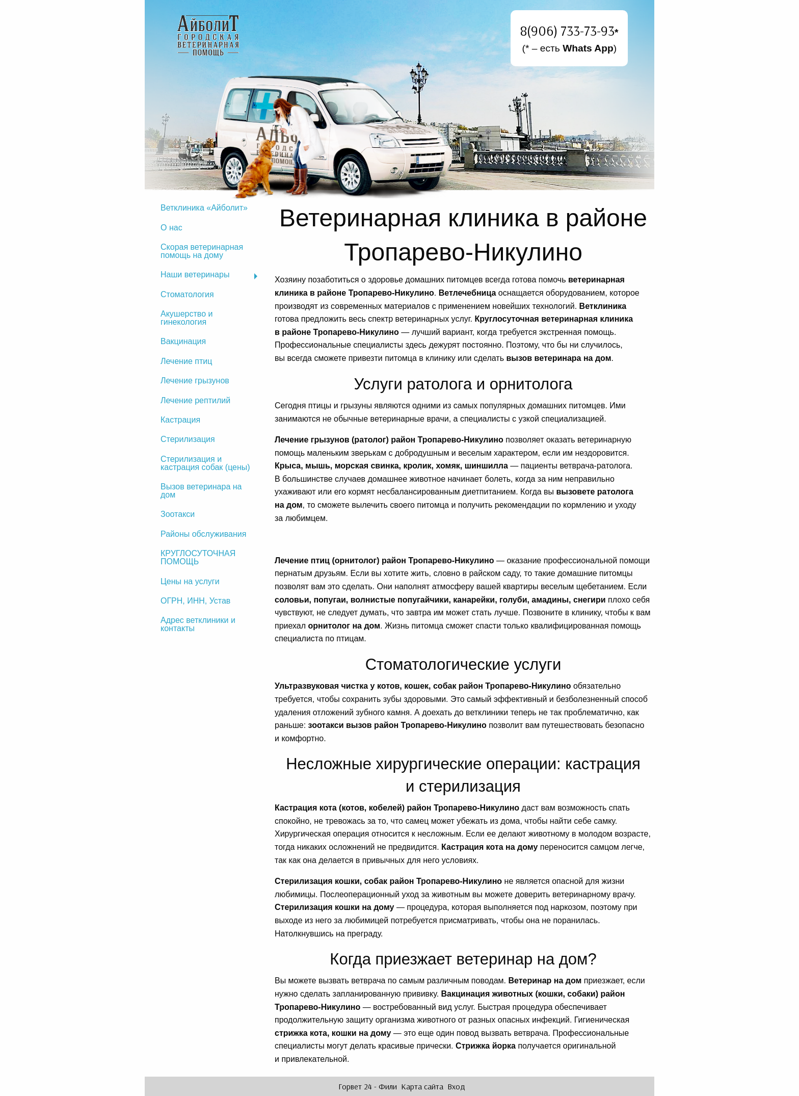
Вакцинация (183, 341)
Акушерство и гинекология (186, 317)
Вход (456, 1086)
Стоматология (187, 294)
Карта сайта (422, 1086)
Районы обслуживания (203, 534)
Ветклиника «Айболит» (204, 207)
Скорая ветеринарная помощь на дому (202, 251)
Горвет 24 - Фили (367, 1086)
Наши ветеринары (195, 274)
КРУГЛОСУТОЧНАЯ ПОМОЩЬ (198, 557)
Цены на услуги (190, 581)
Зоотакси (178, 514)
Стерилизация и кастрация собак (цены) (205, 463)
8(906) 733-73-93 (567, 30)
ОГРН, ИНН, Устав (195, 600)
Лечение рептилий (195, 400)
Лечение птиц (186, 361)
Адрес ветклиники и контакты (198, 624)
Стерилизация (188, 439)
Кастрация (180, 419)
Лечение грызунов (195, 380)
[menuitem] (208, 208)
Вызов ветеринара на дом (201, 490)
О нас (171, 227)
